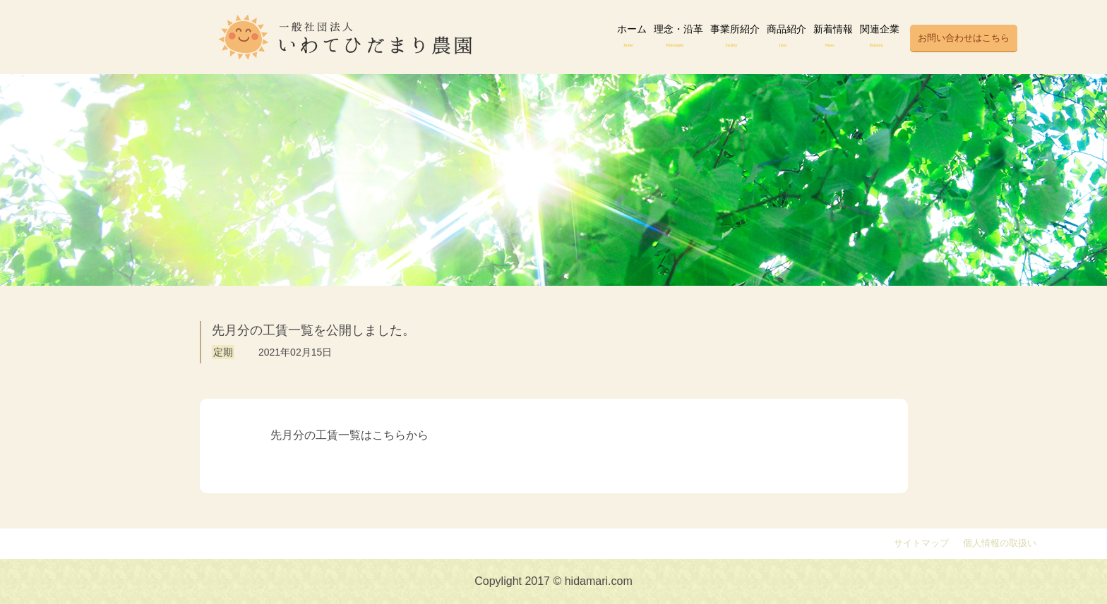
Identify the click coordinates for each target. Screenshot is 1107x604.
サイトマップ (921, 543)
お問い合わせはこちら (964, 38)
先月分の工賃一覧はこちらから (349, 435)
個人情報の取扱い (999, 543)
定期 (223, 352)
